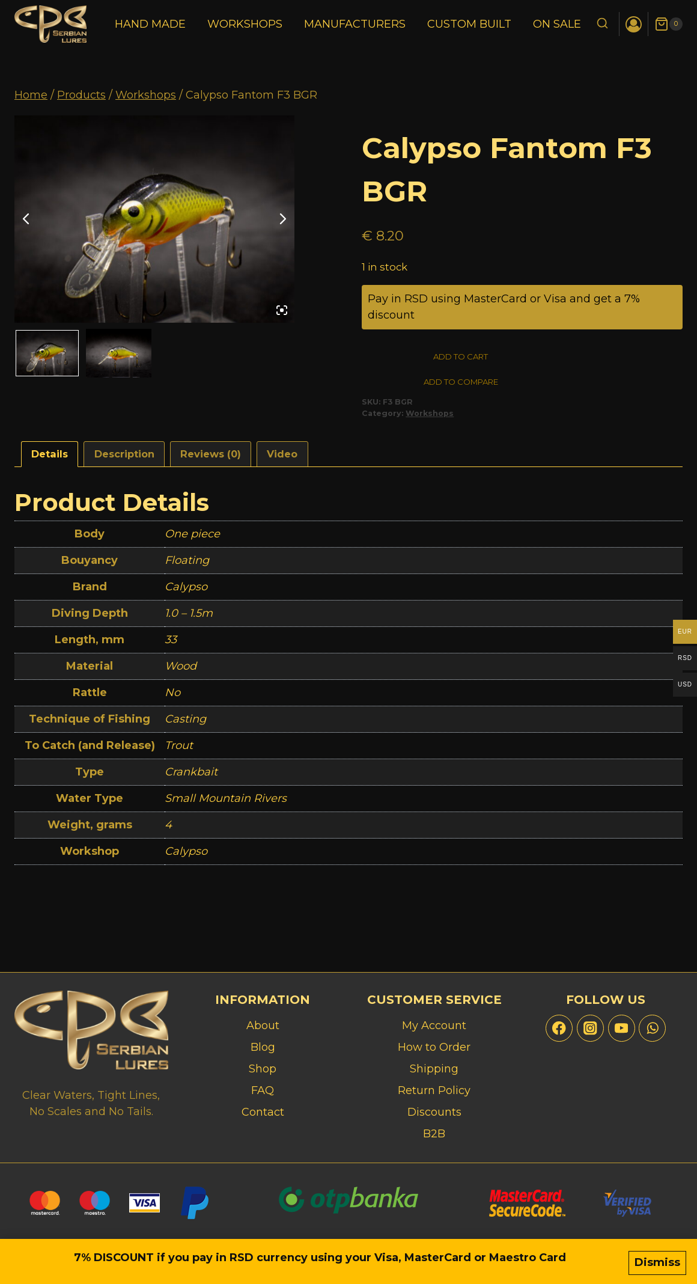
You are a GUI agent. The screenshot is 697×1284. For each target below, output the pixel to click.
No (172, 696)
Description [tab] (124, 457)
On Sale (557, 24)
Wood (180, 669)
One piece (192, 537)
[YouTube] (621, 1028)
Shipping (434, 1068)
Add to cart (418, 357)
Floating (187, 563)
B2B (434, 1133)
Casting (185, 722)
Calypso (186, 590)
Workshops (244, 24)
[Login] (633, 24)
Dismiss (657, 1264)
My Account (434, 1025)
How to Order (434, 1047)
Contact (263, 1112)
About (262, 1025)
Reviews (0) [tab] (210, 457)
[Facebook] (559, 1028)
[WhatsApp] (652, 1028)
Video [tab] (282, 457)
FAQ (262, 1090)
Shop (262, 1068)
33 (171, 643)
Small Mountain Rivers (226, 802)
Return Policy (434, 1090)
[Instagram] (590, 1028)
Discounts (434, 1112)
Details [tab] (49, 457)
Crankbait (191, 775)
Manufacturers (355, 24)
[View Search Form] (602, 24)
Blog (263, 1047)
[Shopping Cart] (668, 24)
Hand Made (150, 24)
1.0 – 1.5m (189, 616)
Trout (179, 749)
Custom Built (469, 24)
